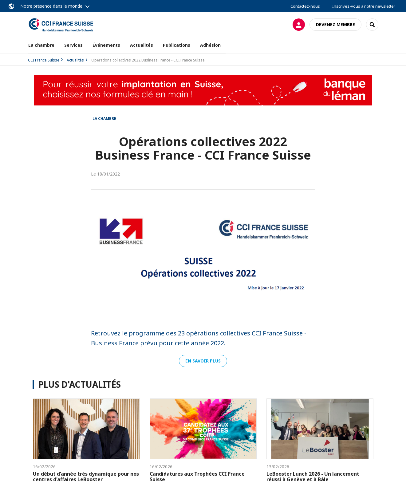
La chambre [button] (41, 45)
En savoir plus (203, 361)
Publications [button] (176, 45)
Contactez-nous (305, 6)
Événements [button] (106, 45)
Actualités (141, 45)
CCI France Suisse (43, 60)
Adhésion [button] (210, 45)
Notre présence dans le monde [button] (51, 6)
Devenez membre (335, 24)
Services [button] (73, 45)
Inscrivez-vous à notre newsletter (363, 6)
